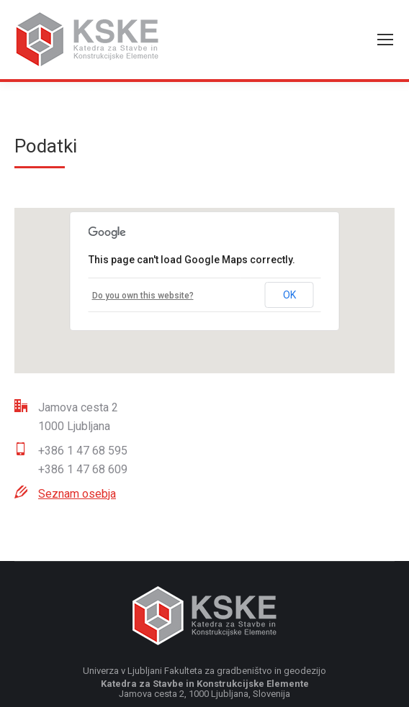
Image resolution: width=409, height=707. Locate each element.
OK (289, 295)
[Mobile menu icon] (385, 39)
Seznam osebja (77, 494)
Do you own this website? (143, 296)
